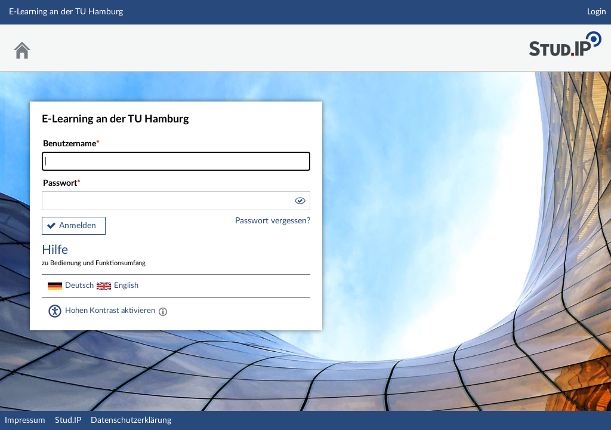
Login (596, 12)
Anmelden (77, 226)
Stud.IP (68, 420)
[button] (299, 202)
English (126, 285)
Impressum (25, 420)
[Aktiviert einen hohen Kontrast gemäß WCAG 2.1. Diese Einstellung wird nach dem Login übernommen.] (163, 311)
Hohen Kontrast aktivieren (110, 310)
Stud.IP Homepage (565, 40)
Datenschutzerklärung (131, 420)
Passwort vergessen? (272, 221)
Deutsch (79, 285)
